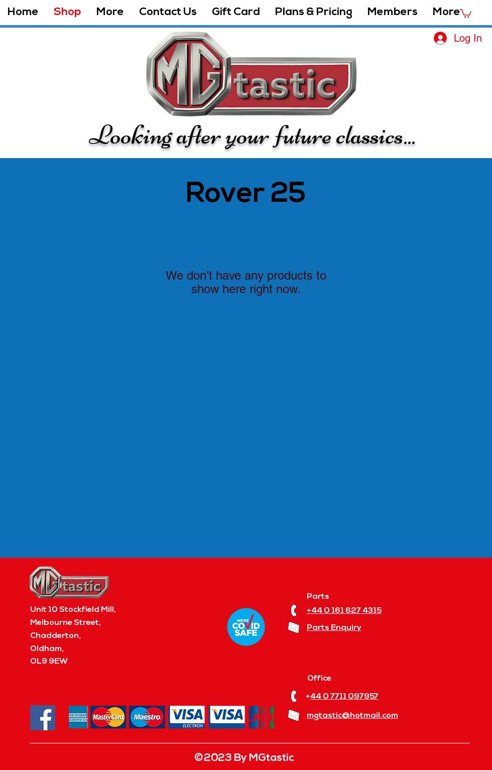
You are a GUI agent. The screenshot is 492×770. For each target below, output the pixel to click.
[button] (110, 13)
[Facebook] (42, 717)
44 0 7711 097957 (344, 697)
